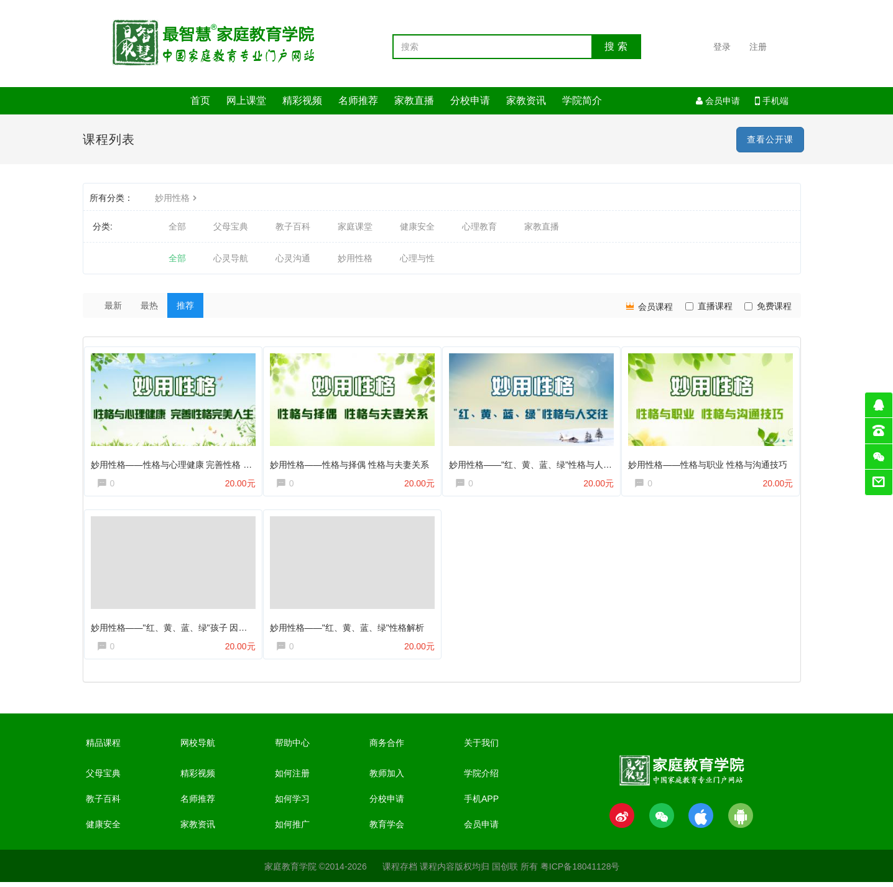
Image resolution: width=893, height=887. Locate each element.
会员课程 (648, 306)
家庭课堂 (355, 226)
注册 (758, 47)
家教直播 (414, 100)
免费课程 (768, 306)
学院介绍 (481, 778)
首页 (200, 100)
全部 (177, 226)
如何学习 (292, 804)
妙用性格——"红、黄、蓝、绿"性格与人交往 (538, 462)
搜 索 (615, 46)
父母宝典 (230, 226)
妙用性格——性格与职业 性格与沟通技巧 (710, 462)
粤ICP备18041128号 (580, 871)
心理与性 (417, 258)
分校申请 (470, 100)
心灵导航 (230, 258)
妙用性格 (177, 198)
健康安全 (417, 226)
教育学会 (386, 829)
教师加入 (386, 778)
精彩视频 (302, 100)
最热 (149, 305)
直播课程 (709, 306)
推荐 (185, 305)
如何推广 (292, 829)
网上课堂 (246, 100)
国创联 (505, 871)
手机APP (481, 804)
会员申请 (718, 101)
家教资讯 (526, 100)
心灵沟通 (292, 258)
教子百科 (292, 226)
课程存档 (399, 871)
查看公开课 (770, 139)
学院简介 (582, 100)
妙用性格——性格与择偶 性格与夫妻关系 (352, 462)
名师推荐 (358, 100)
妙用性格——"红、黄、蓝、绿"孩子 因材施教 (180, 627)
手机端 (772, 101)
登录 (722, 47)
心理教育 (479, 226)
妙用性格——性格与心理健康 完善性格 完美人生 (187, 462)
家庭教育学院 (290, 871)
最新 (113, 305)
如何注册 (292, 778)
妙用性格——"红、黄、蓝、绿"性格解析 (349, 627)
